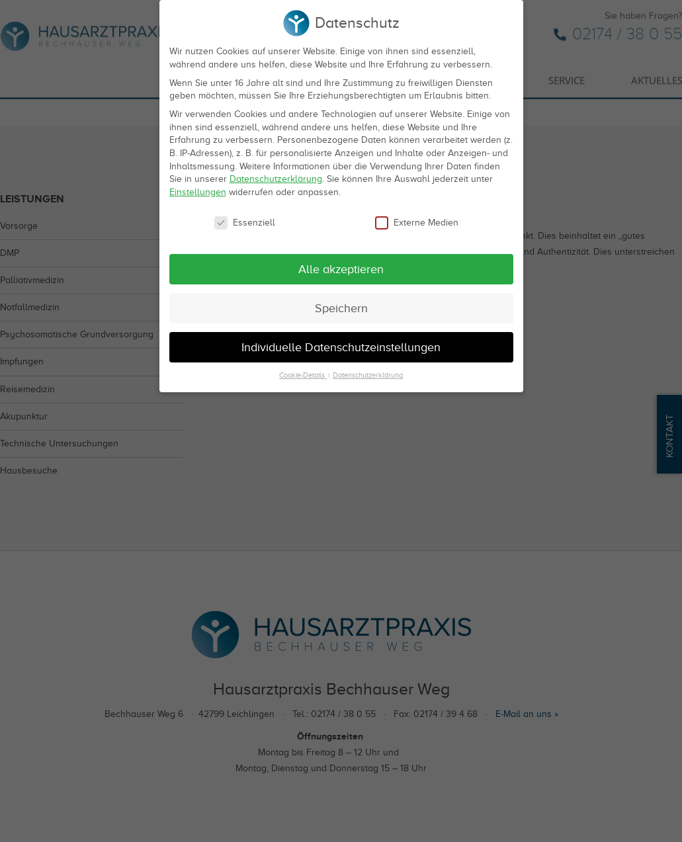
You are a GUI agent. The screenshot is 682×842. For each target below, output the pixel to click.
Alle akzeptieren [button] (341, 266)
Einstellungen (197, 189)
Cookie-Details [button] (303, 373)
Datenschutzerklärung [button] (368, 373)
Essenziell (244, 220)
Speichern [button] (341, 305)
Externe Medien (416, 220)
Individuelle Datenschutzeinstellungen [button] (341, 344)
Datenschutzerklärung (276, 177)
